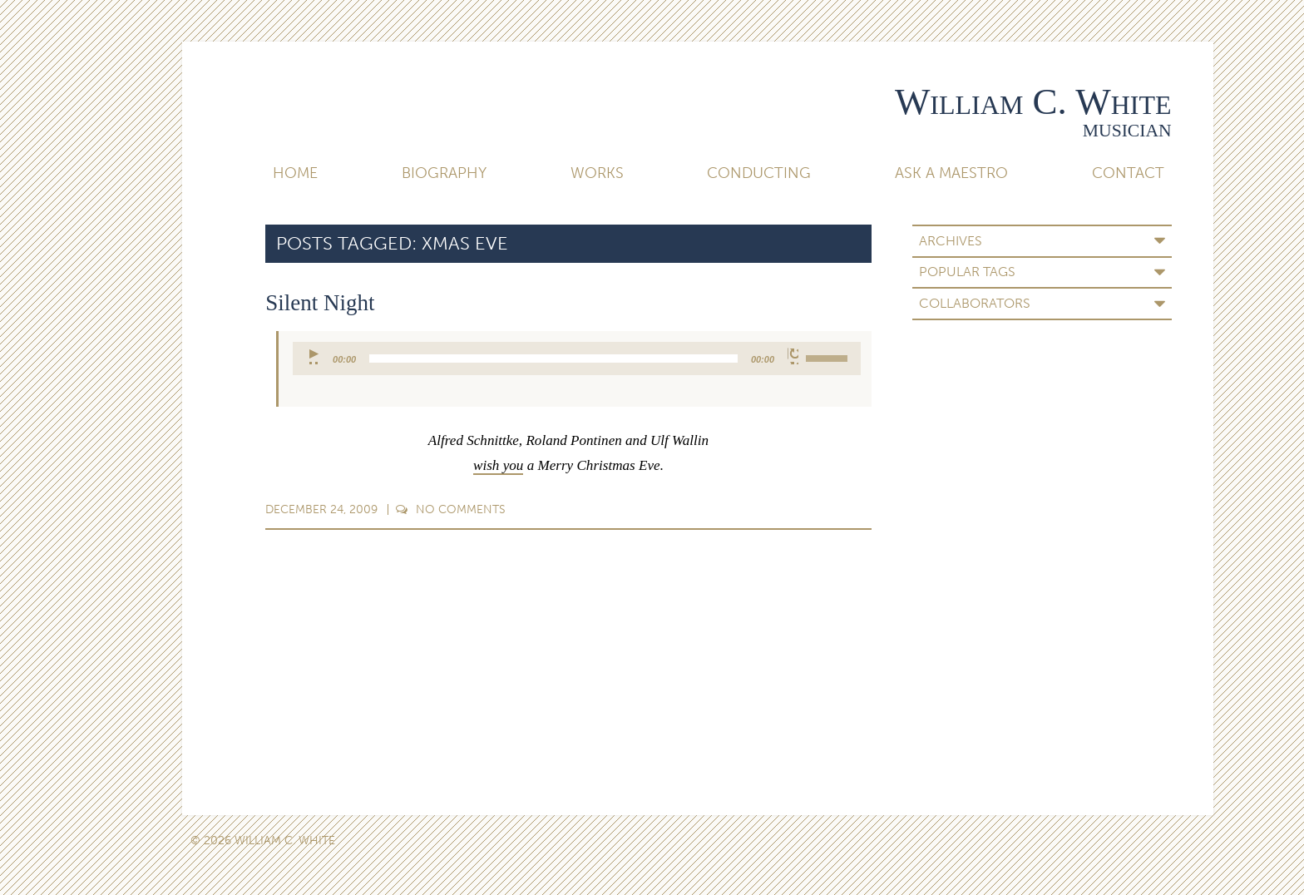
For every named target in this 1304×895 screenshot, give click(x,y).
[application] (577, 358)
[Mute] (793, 356)
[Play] (314, 356)
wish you (498, 465)
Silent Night (319, 302)
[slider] (553, 358)
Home (295, 173)
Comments (450, 509)
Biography (444, 173)
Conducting (759, 173)
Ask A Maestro (951, 173)
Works (597, 173)
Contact (1128, 173)
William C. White (1033, 101)
